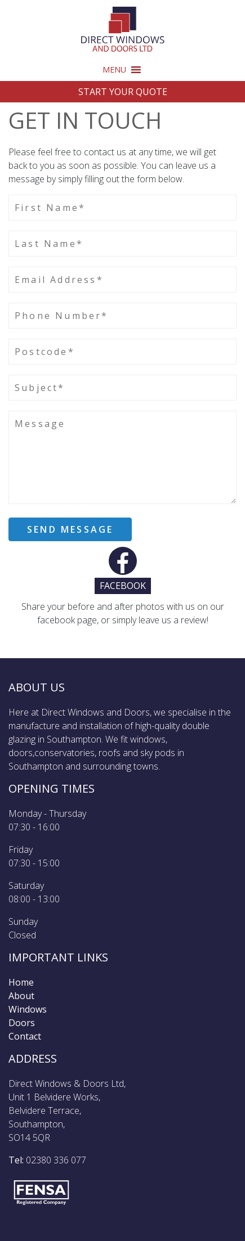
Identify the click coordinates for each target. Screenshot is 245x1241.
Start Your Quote (122, 92)
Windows (27, 1009)
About (21, 996)
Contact (24, 1036)
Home (21, 982)
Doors (21, 1023)
